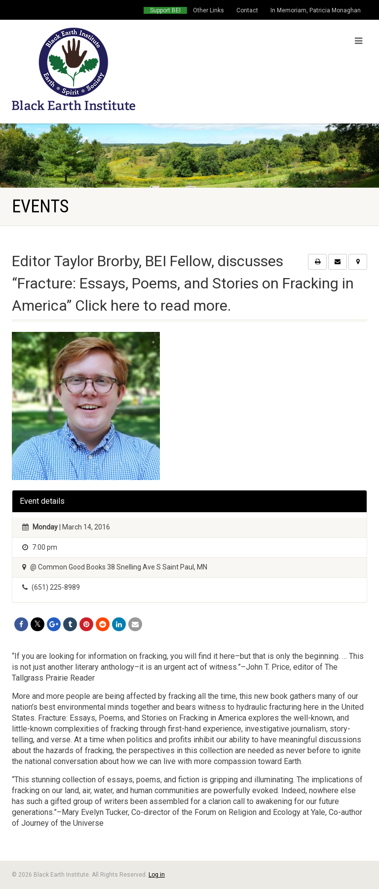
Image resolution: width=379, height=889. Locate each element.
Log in (157, 874)
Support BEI (165, 10)
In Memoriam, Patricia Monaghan (315, 10)
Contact (247, 10)
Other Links (208, 10)
